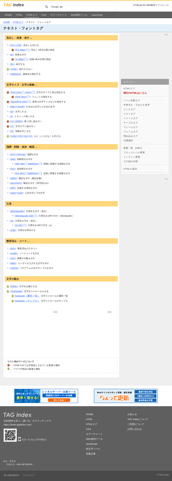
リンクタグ (129, 109)
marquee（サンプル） (27, 300)
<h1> (22, 49)
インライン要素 (131, 157)
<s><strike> (16, 121)
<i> (11, 116)
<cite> (13, 230)
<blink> (14, 286)
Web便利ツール (79, 15)
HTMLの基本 (130, 168)
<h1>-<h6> (16, 45)
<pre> (13, 248)
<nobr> (14, 69)
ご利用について (135, 424)
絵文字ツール (93, 448)
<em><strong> (18, 154)
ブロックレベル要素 (134, 152)
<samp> (14, 268)
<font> (22, 92)
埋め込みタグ (130, 136)
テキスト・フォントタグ (136, 104)
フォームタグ (130, 131)
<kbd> (13, 263)
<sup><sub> (17, 192)
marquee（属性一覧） (27, 295)
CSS (43, 15)
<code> (14, 253)
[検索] (79, 7)
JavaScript (97, 15)
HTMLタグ (31, 15)
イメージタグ (130, 118)
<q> (12, 220)
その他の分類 (130, 161)
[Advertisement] (34, 333)
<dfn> (13, 188)
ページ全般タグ (131, 100)
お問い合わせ (134, 429)
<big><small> (17, 106)
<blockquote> (17, 211)
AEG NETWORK (24, 464)
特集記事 (91, 453)
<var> (13, 258)
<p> (12, 54)
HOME (8, 15)
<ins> (13, 168)
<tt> (12, 131)
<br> (12, 64)
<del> (13, 159)
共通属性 (128, 140)
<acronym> (16, 183)
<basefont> (20, 101)
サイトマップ (29, 475)
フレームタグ (130, 127)
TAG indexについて (137, 419)
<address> (16, 74)
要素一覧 (128, 148)
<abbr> (14, 178)
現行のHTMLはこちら (135, 93)
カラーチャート (58, 15)
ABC (138, 148)
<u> (12, 126)
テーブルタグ (130, 122)
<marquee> (16, 291)
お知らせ (132, 414)
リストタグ (129, 113)
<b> (12, 111)
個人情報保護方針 (11, 475)
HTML (19, 15)
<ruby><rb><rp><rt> (21, 136)
